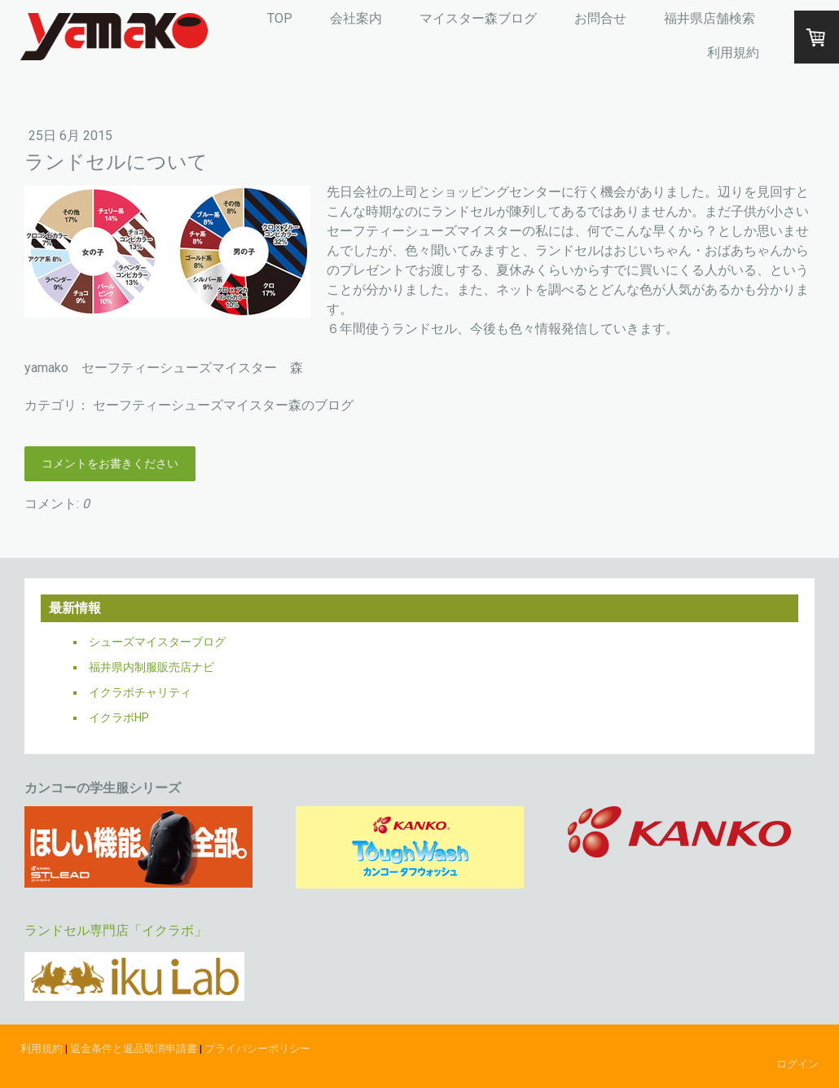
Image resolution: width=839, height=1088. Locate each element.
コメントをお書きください (110, 463)
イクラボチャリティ (140, 692)
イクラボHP (119, 717)
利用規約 (733, 52)
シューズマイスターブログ (157, 641)
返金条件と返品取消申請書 (133, 1048)
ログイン (797, 1064)
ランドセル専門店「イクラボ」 (115, 930)
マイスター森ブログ (478, 18)
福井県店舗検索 (709, 18)
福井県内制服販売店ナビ (151, 666)
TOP (279, 18)
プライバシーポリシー (257, 1048)
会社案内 (356, 18)
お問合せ (600, 18)
